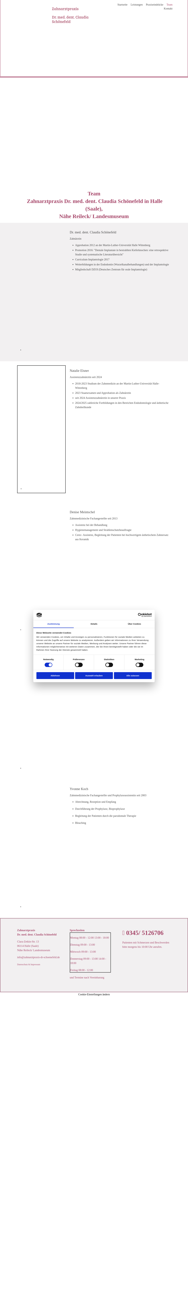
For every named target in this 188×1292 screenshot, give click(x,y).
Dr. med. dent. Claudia (70, 17)
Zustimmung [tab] (53, 624)
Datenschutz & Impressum (28, 964)
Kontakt (168, 8)
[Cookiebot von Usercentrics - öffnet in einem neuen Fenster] (140, 615)
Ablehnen (55, 675)
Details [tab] (94, 624)
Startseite (122, 4)
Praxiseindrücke (154, 4)
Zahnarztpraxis (65, 8)
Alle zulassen (132, 675)
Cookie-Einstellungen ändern (94, 994)
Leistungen (137, 4)
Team (169, 4)
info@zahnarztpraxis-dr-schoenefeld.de (38, 957)
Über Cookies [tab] (134, 624)
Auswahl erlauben (94, 675)
